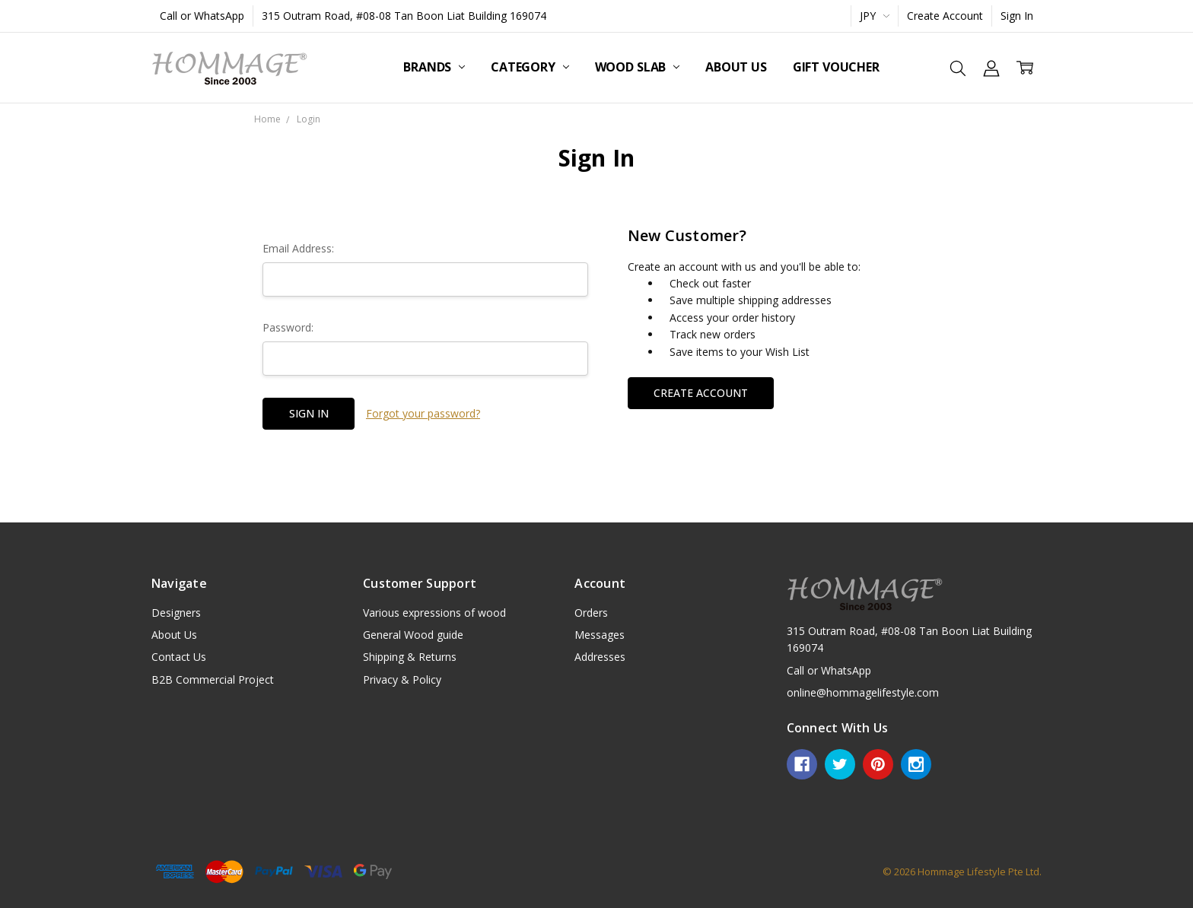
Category (530, 67)
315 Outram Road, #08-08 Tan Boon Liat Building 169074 (404, 15)
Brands (434, 67)
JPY (874, 15)
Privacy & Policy (402, 679)
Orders (591, 612)
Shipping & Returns (410, 656)
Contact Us (178, 656)
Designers (176, 612)
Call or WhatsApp (202, 15)
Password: (287, 327)
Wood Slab (637, 67)
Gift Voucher (836, 67)
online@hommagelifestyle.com (863, 692)
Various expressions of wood (434, 612)
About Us (736, 67)
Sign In (1017, 15)
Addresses (599, 656)
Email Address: (298, 248)
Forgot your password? (423, 413)
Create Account (945, 15)
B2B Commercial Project (212, 679)
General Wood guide (413, 634)
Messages (599, 634)
